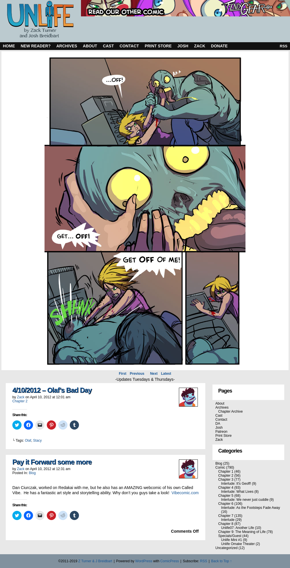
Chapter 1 (225, 472)
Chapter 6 (225, 504)
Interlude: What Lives (237, 492)
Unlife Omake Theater (238, 544)
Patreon (221, 432)
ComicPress (169, 561)
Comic (220, 467)
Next (154, 374)
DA (217, 424)
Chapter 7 (225, 516)
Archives (66, 46)
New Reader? (36, 46)
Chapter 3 (225, 480)
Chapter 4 (225, 488)
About (90, 46)
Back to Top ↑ (221, 561)
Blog (32, 473)
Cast (108, 46)
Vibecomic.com (185, 492)
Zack (199, 46)
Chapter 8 (225, 524)
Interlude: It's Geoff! (236, 484)
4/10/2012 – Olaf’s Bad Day (52, 390)
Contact (129, 46)
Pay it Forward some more (52, 462)
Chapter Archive (230, 411)
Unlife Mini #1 (231, 540)
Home (9, 46)
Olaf (28, 440)
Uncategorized (226, 548)
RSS (283, 46)
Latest (166, 374)
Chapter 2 (20, 401)
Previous (137, 374)
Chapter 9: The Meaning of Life (242, 532)
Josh (182, 46)
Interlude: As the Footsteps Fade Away (250, 508)
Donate (219, 46)
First (122, 374)
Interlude (228, 520)
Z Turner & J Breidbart (95, 561)
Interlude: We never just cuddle (244, 500)
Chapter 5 (225, 496)
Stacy (37, 440)
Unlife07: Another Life (237, 528)
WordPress (143, 561)
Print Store (158, 46)
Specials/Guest (229, 536)
